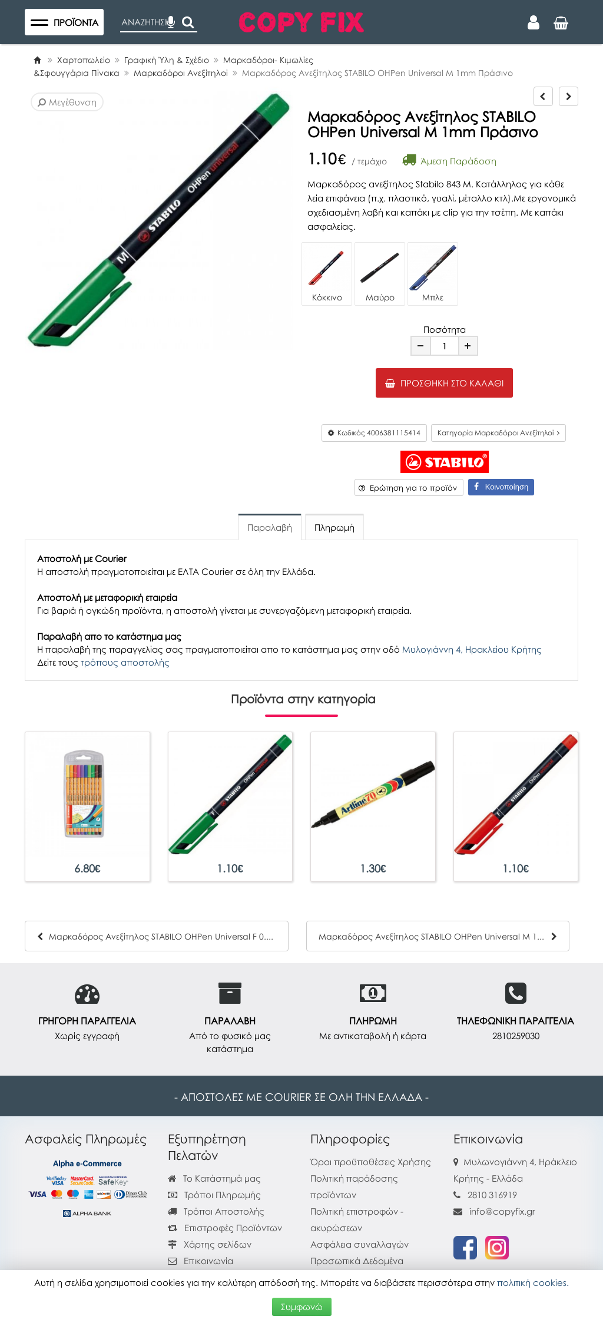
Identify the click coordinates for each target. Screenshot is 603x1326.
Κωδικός (374, 432)
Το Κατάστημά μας (214, 1178)
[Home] (37, 60)
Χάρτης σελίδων (209, 1244)
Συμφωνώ (302, 1306)
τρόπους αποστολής (125, 662)
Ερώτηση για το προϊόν (408, 487)
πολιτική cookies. (533, 1282)
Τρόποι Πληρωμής (214, 1194)
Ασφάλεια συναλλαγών (359, 1244)
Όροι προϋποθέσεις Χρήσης (370, 1161)
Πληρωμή (334, 527)
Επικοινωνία (208, 1260)
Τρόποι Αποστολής (216, 1211)
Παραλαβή (269, 527)
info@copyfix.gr (494, 1211)
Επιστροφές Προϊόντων (225, 1227)
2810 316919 (492, 1194)
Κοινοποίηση (501, 486)
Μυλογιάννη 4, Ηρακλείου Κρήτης (472, 649)
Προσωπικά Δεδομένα (356, 1260)
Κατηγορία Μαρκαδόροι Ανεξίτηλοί (498, 432)
